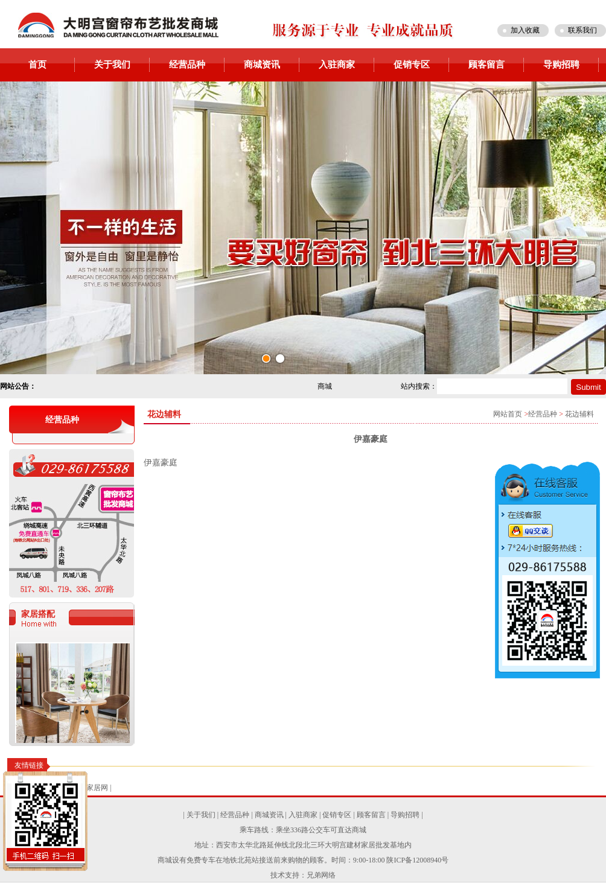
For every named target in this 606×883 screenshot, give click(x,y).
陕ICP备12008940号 (417, 860)
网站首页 (507, 414)
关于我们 (112, 64)
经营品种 (187, 64)
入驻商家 (337, 64)
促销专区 (412, 64)
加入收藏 (525, 30)
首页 (37, 64)
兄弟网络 (321, 875)
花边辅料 (579, 414)
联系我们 (582, 30)
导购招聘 (561, 64)
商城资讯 (262, 64)
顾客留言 (486, 64)
